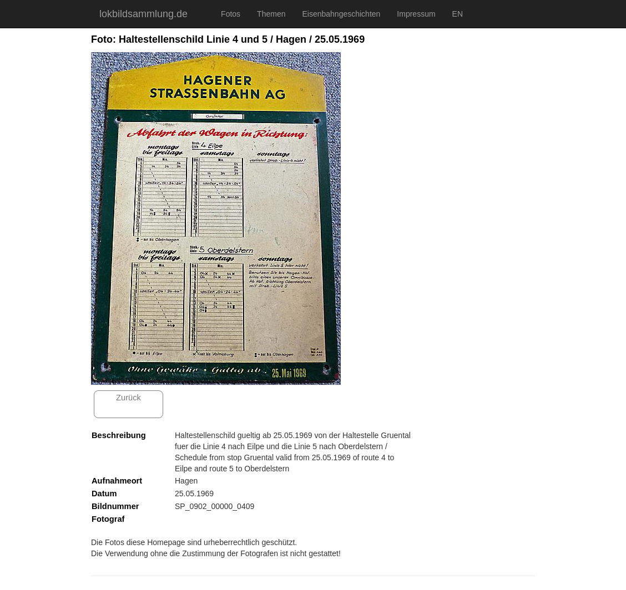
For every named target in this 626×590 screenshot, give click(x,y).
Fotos (230, 13)
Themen (271, 13)
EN (457, 13)
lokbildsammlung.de (143, 13)
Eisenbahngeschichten (341, 13)
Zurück (128, 397)
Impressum (416, 13)
